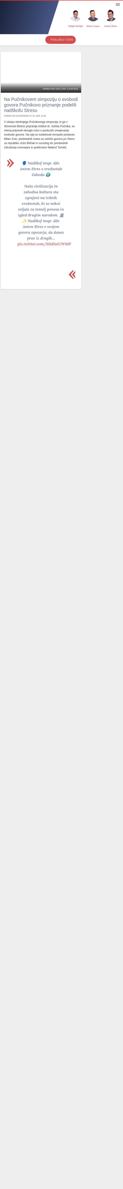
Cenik (49, 1155)
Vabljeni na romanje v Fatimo (95, 193)
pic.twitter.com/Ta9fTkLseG (42, 559)
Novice (4, 1150)
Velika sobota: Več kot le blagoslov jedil (15, 1068)
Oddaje (28, 1150)
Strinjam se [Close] (111, 1181)
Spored (29, 1155)
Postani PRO (7, 1159)
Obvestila (18, 1155)
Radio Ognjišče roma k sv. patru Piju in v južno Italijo (97, 171)
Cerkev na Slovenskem (16, 122)
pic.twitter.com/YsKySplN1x (41, 702)
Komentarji (16, 1150)
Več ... (94, 1182)
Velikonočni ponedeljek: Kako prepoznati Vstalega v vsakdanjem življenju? (40, 1074)
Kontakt (40, 1155)
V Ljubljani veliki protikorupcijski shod (22, 1011)
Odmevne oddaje (37, 1039)
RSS (59, 1159)
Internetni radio (35, 1159)
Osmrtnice (6, 1155)
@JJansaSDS (39, 530)
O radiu (21, 1159)
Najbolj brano (12, 1039)
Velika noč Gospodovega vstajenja (62, 1070)
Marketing (59, 1155)
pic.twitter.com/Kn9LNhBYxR (43, 840)
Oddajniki (50, 1159)
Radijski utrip (42, 1150)
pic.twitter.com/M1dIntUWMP (44, 248)
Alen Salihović (94, 79)
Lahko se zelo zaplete (14, 1026)
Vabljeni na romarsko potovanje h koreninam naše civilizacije (96, 211)
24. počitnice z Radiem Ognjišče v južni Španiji (96, 232)
